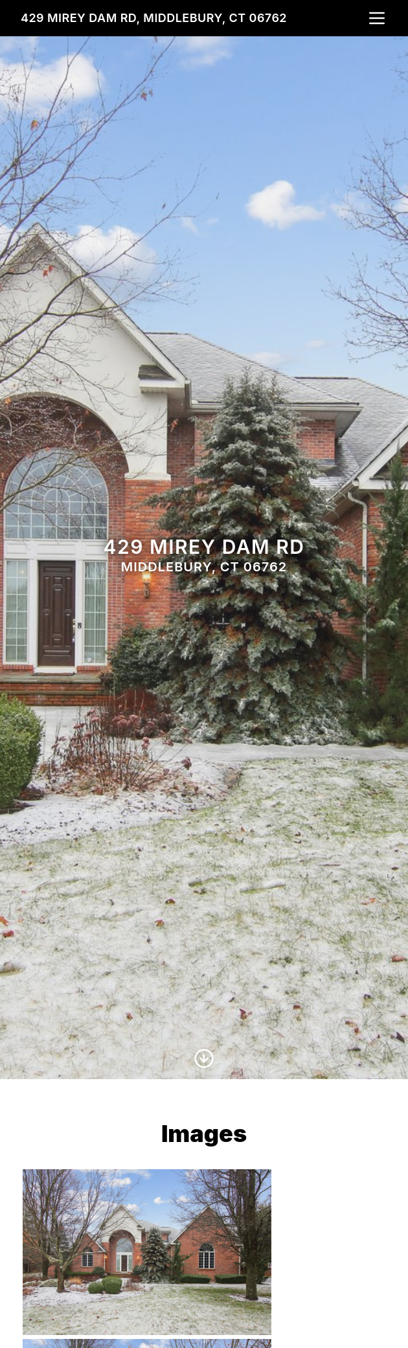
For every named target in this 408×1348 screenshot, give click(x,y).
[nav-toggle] (377, 18)
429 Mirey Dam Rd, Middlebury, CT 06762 (154, 18)
